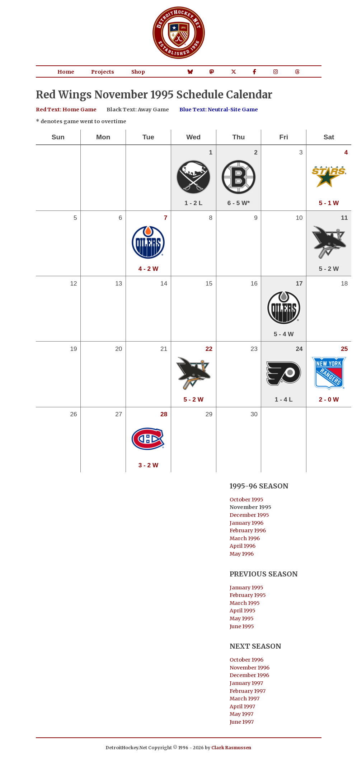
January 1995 (246, 587)
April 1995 (242, 610)
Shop (138, 72)
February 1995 (248, 595)
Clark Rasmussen (231, 747)
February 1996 (248, 530)
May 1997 (241, 714)
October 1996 (246, 660)
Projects (102, 72)
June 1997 (242, 722)
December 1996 (249, 675)
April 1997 (242, 706)
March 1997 (244, 698)
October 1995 (246, 499)
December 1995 (249, 515)
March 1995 (245, 603)
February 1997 (248, 691)
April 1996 (242, 546)
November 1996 (249, 667)
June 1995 (242, 626)
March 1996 (245, 538)
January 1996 (246, 523)
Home (65, 72)
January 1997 (246, 683)
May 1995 (242, 618)
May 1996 (242, 554)
